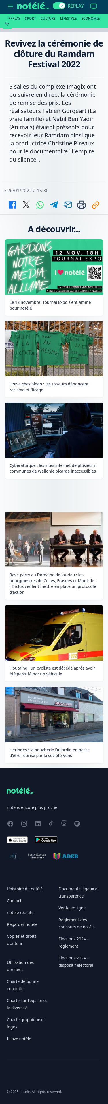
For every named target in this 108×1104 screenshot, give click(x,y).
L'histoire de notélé (25, 888)
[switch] (59, 5)
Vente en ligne (72, 908)
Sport (30, 18)
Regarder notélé (22, 924)
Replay (14, 18)
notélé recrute (20, 912)
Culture (48, 18)
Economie (90, 18)
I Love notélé (19, 1038)
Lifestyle (68, 18)
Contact (14, 900)
